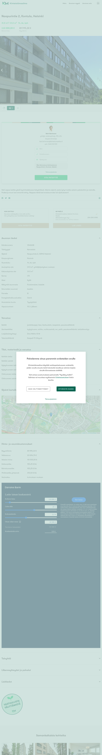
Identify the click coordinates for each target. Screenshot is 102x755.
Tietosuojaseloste (50, 399)
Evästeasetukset (62, 377)
